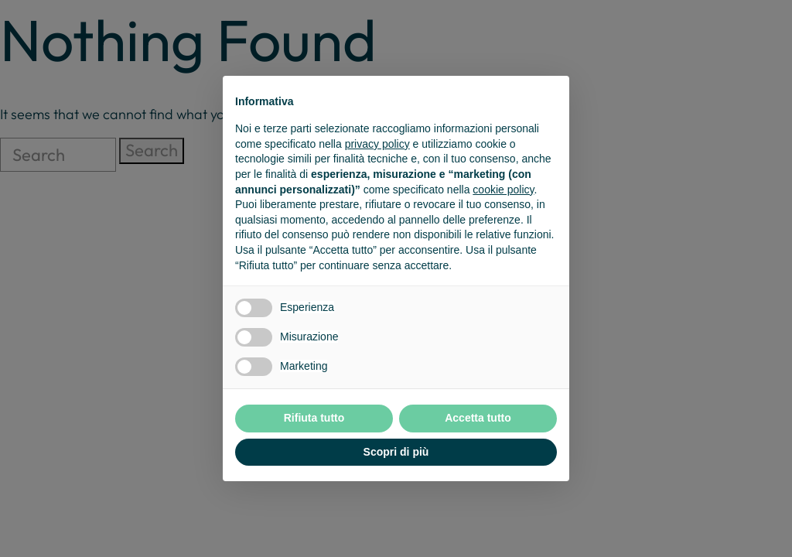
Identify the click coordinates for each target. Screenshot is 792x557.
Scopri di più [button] (396, 452)
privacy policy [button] (377, 144)
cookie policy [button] (503, 189)
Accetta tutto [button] (478, 418)
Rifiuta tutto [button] (314, 418)
